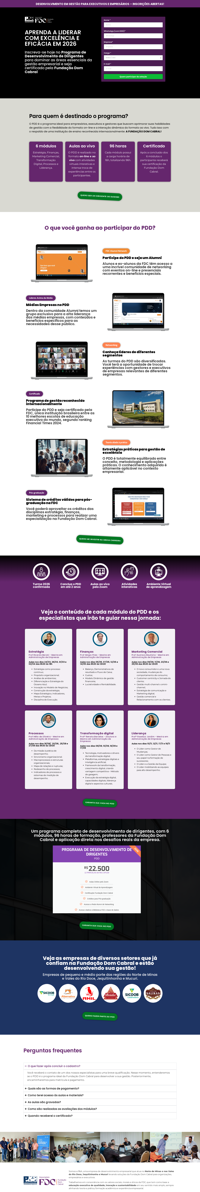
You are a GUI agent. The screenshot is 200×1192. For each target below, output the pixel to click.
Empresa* (108, 42)
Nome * (107, 20)
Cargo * (107, 53)
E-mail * (107, 64)
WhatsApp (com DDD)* (115, 31)
